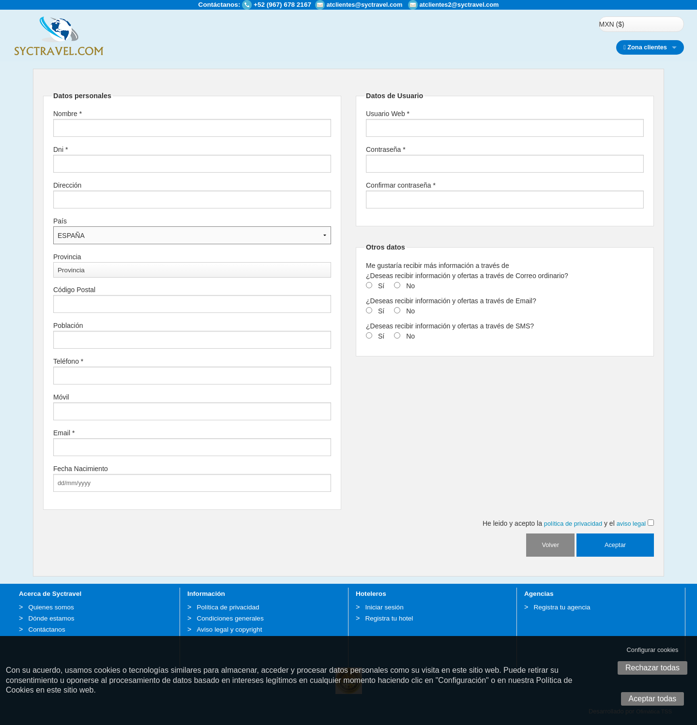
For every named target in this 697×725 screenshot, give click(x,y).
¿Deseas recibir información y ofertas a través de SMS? (450, 326)
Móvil (61, 397)
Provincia (67, 257)
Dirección (67, 185)
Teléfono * (68, 361)
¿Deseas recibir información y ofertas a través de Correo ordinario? (467, 276)
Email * (64, 433)
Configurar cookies (653, 649)
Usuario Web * (387, 114)
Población (68, 325)
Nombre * (67, 114)
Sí (381, 286)
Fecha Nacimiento (80, 469)
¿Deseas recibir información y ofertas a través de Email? (451, 301)
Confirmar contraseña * (401, 185)
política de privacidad (573, 523)
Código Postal (74, 290)
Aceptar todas (653, 699)
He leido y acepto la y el (568, 523)
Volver (550, 544)
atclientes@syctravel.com (364, 4)
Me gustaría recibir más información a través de (437, 265)
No (410, 286)
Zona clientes (645, 47)
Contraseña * (386, 149)
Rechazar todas (652, 668)
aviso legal (631, 523)
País (60, 221)
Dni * (60, 149)
